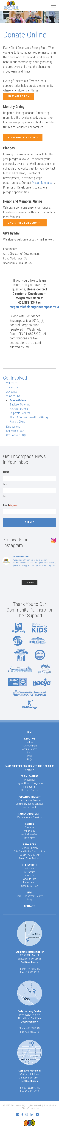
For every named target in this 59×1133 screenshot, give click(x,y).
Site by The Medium (30, 1108)
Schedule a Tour (15, 430)
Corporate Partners (19, 413)
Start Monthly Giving (22, 137)
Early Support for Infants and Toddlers (29, 766)
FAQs (29, 759)
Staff (29, 752)
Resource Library (29, 848)
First (5, 484)
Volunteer (11, 383)
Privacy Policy (50, 1105)
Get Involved (15, 378)
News (29, 892)
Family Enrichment (29, 813)
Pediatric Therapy (30, 796)
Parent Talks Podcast (29, 858)
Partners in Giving (18, 408)
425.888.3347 (33, 968)
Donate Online (17, 400)
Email (10, 505)
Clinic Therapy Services (29, 800)
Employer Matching (19, 404)
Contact (29, 906)
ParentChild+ (29, 786)
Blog (29, 899)
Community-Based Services (29, 803)
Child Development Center (30, 896)
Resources (29, 844)
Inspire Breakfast (29, 834)
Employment (13, 426)
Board (29, 756)
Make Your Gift (17, 96)
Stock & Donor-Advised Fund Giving (28, 417)
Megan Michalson (43, 183)
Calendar (29, 827)
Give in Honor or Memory (24, 222)
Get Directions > (29, 962)
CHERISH (29, 769)
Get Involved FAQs (16, 435)
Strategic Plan (29, 745)
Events (29, 823)
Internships (12, 387)
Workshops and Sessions (29, 817)
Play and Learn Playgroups (29, 783)
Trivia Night (29, 837)
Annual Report (29, 749)
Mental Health (30, 807)
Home (29, 732)
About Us (29, 738)
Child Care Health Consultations (29, 851)
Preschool (29, 779)
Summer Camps (29, 790)
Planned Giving (17, 421)
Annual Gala (30, 830)
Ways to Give (13, 396)
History (29, 742)
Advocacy (11, 391)
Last (5, 496)
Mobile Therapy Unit (29, 854)
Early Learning (30, 776)
